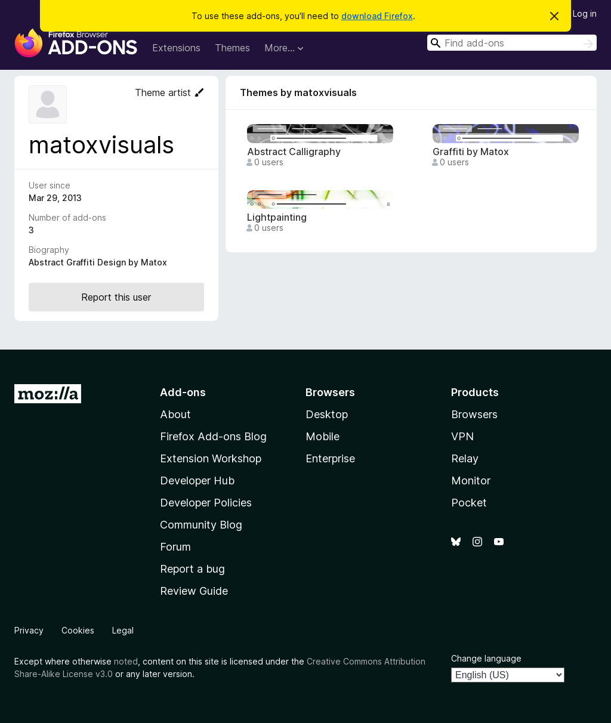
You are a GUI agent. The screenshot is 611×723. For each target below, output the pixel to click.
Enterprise (330, 458)
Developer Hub (197, 480)
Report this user (116, 297)
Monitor (470, 480)
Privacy (29, 630)
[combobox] (512, 43)
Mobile (323, 436)
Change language (486, 658)
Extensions (176, 48)
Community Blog (201, 524)
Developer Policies (206, 502)
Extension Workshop (210, 458)
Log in (585, 13)
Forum (175, 546)
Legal (123, 630)
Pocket (469, 502)
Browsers (474, 414)
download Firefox (377, 16)
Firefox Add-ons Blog (213, 436)
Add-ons (183, 392)
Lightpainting (277, 217)
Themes (232, 48)
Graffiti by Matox (471, 151)
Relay (465, 458)
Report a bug (192, 569)
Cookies (77, 630)
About (175, 414)
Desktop (327, 414)
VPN (462, 436)
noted (126, 661)
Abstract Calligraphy (294, 151)
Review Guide (194, 591)
